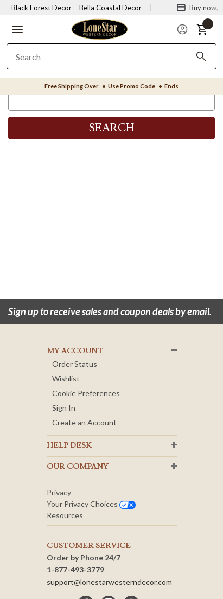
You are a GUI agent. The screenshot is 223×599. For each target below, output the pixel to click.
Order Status (74, 363)
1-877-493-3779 (75, 569)
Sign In (63, 407)
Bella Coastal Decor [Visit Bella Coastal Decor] (110, 7)
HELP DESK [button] (69, 445)
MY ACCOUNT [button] (75, 351)
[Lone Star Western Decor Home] (99, 28)
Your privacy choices (91, 503)
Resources (65, 515)
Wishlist (66, 378)
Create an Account (84, 422)
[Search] (201, 56)
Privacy (59, 492)
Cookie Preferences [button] (86, 393)
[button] (17, 29)
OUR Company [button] (78, 466)
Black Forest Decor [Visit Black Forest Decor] (41, 7)
